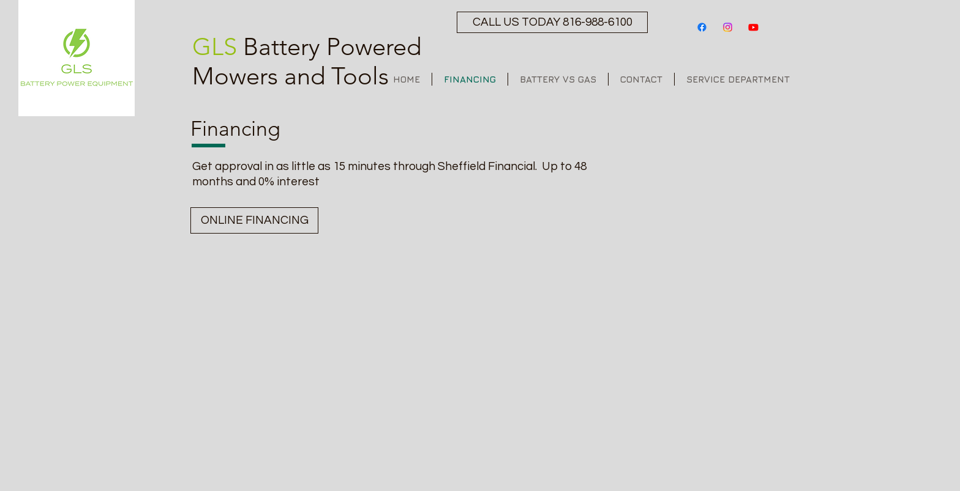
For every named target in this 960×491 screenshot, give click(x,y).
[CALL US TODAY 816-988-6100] (552, 22)
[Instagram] (727, 27)
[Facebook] (702, 27)
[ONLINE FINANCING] (254, 220)
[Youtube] (753, 27)
